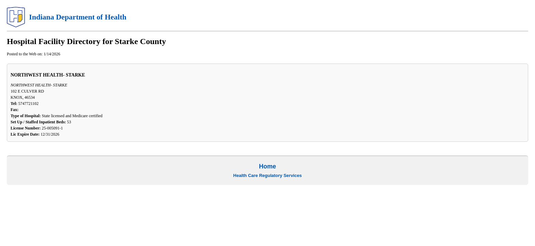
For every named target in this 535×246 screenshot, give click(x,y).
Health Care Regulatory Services (267, 175)
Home (267, 166)
